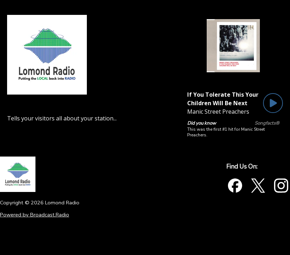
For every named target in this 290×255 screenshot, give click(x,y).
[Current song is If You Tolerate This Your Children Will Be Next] (223, 98)
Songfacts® (267, 123)
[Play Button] (273, 103)
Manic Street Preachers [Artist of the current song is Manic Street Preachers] (218, 111)
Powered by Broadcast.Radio (34, 214)
